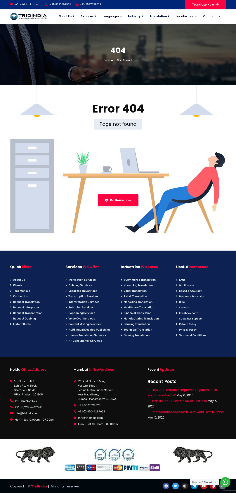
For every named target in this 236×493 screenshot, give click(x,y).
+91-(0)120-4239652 (28, 407)
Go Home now (118, 200)
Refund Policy (187, 324)
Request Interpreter (26, 307)
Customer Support (190, 318)
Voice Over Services (81, 318)
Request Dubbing (24, 318)
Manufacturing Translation (141, 318)
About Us (19, 279)
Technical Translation (138, 329)
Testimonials (21, 291)
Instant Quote (22, 324)
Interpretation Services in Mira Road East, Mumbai (188, 412)
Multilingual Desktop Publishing (89, 329)
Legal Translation (135, 291)
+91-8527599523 (88, 4)
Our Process (186, 285)
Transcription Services (83, 296)
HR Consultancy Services (85, 340)
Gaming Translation (137, 335)
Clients (17, 285)
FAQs (182, 279)
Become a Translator (191, 296)
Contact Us (20, 296)
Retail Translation (135, 296)
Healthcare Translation (139, 307)
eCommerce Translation (140, 279)
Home (108, 60)
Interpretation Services (83, 302)
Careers (184, 307)
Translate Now (205, 4)
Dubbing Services (80, 285)
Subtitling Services (81, 307)
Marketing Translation (138, 302)
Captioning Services (81, 313)
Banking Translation (137, 324)
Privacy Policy (188, 329)
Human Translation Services (87, 335)
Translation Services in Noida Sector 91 (179, 401)
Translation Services (82, 279)
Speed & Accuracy (190, 291)
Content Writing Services (84, 324)
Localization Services (82, 291)
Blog (182, 302)
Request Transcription (27, 313)
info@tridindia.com (24, 4)
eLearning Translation (138, 285)
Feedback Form (188, 313)
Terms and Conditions (192, 335)
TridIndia (39, 486)
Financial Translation (137, 313)
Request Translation (26, 302)
